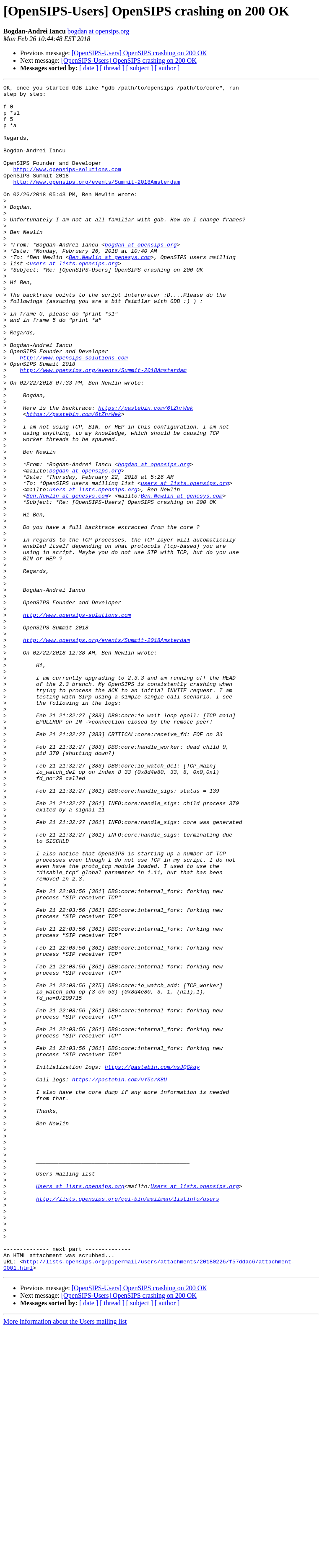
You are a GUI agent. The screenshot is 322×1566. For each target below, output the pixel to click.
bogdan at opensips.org (99, 31)
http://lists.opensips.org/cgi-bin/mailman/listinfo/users (127, 1422)
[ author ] (167, 68)
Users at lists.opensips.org (80, 1407)
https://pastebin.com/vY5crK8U (119, 1279)
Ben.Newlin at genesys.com (110, 292)
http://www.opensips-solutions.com (67, 186)
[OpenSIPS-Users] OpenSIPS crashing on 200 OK (139, 52)
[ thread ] (112, 68)
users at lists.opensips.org (73, 299)
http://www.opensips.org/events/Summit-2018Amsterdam (96, 201)
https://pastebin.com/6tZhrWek (145, 473)
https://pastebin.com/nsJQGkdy (152, 1264)
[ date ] (88, 68)
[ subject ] (139, 68)
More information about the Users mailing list (65, 1558)
